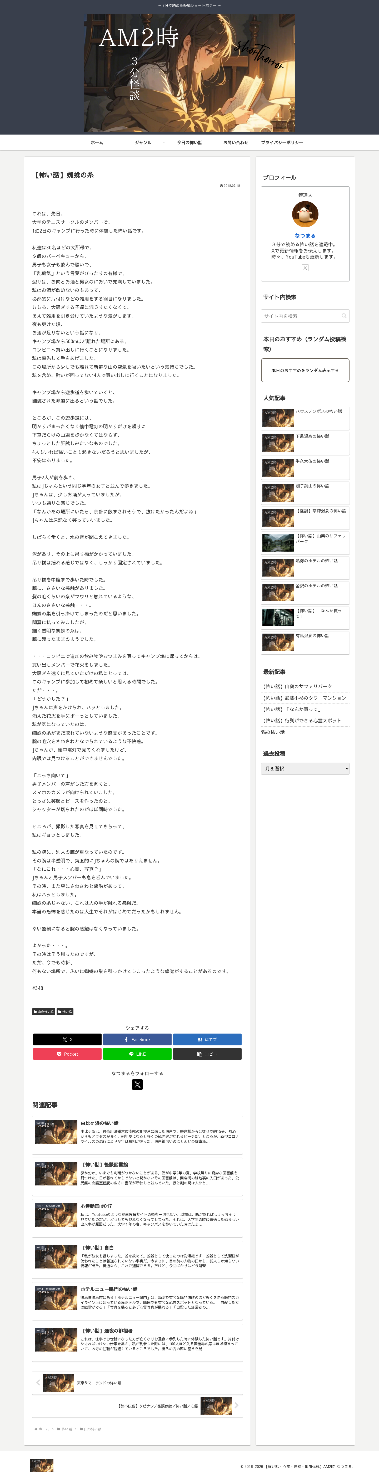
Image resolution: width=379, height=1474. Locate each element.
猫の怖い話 (273, 732)
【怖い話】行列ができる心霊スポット (301, 720)
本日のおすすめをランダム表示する (305, 370)
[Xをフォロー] (137, 1084)
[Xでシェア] (67, 1039)
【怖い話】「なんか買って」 (292, 709)
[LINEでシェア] (137, 1054)
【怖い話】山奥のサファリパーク (296, 686)
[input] (305, 316)
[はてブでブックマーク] (207, 1039)
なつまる (305, 235)
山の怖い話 (44, 1011)
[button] (207, 1054)
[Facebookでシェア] (137, 1039)
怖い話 (65, 1011)
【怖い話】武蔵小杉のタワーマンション (303, 698)
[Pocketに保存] (67, 1054)
